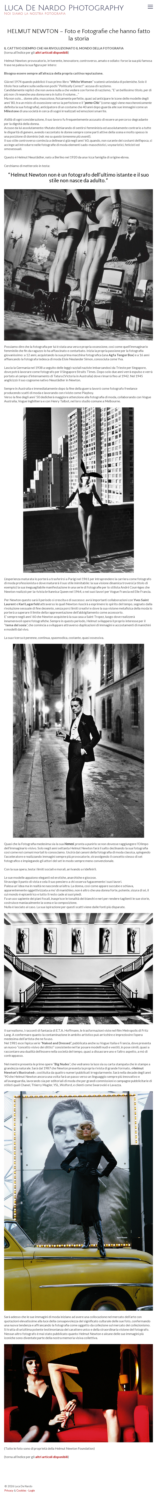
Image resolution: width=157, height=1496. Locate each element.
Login (31, 1490)
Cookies (21, 1490)
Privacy (9, 1490)
